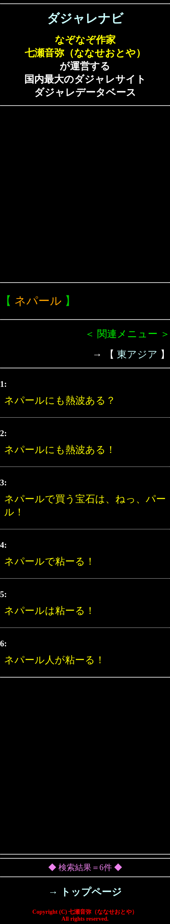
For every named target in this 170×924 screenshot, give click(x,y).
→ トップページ (85, 892)
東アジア (137, 354)
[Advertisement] (85, 194)
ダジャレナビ (85, 18)
